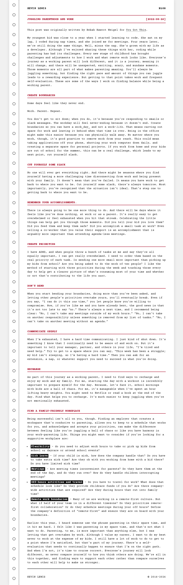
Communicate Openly (42, 331)
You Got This (136, 30)
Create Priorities (41, 244)
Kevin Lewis (36, 8)
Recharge (34, 369)
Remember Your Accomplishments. (52, 202)
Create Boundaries (41, 95)
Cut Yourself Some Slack (46, 164)
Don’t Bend (35, 285)
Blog (162, 8)
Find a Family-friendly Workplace (53, 411)
